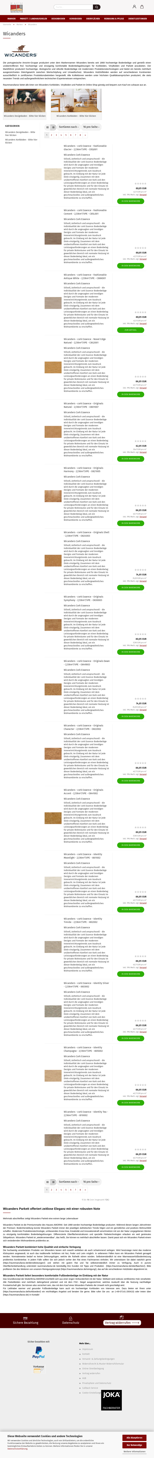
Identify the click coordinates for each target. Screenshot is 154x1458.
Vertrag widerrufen (91, 1380)
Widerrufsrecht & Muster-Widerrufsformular (103, 1370)
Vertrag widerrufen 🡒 (122, 1329)
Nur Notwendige (134, 1445)
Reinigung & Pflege (114, 18)
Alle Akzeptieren (134, 1437)
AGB (84, 1384)
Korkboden (75, 18)
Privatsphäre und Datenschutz (96, 1389)
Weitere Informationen (134, 1451)
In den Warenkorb (131, 208)
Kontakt (86, 1360)
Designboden (58, 18)
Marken (11, 18)
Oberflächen (93, 18)
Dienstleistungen (137, 18)
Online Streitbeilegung (93, 1375)
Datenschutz (70, 1329)
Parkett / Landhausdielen (33, 18)
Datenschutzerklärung (17, 1449)
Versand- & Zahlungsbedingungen (98, 1365)
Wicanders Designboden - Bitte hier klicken (20, 140)
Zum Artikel (131, 336)
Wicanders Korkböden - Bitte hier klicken (21, 148)
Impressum (87, 1355)
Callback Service (90, 1394)
